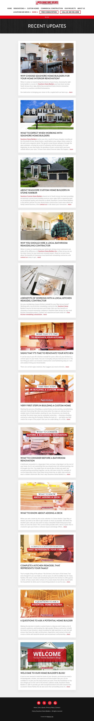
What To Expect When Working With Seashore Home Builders (41, 134)
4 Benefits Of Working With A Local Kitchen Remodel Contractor (46, 299)
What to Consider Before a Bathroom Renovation (42, 459)
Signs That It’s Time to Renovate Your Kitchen (46, 353)
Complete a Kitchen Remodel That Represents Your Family (40, 567)
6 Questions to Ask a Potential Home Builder (46, 620)
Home (9, 8)
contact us (43, 204)
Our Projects (70, 8)
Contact (57, 707)
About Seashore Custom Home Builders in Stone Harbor (45, 191)
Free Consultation (49, 12)
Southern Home (63, 306)
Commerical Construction (52, 8)
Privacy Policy (50, 707)
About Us (81, 8)
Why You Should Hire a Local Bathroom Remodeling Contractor (44, 244)
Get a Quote (41, 707)
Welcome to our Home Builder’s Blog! (42, 673)
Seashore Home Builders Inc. (47, 251)
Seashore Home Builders (46, 84)
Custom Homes (33, 8)
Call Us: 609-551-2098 (70, 12)
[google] (55, 703)
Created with (47, 716)
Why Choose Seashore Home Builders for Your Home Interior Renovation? (45, 77)
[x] (44, 703)
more (70, 92)
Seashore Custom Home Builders (31, 196)
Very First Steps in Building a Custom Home (45, 405)
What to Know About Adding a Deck (41, 513)
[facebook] (39, 703)
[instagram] (50, 703)
